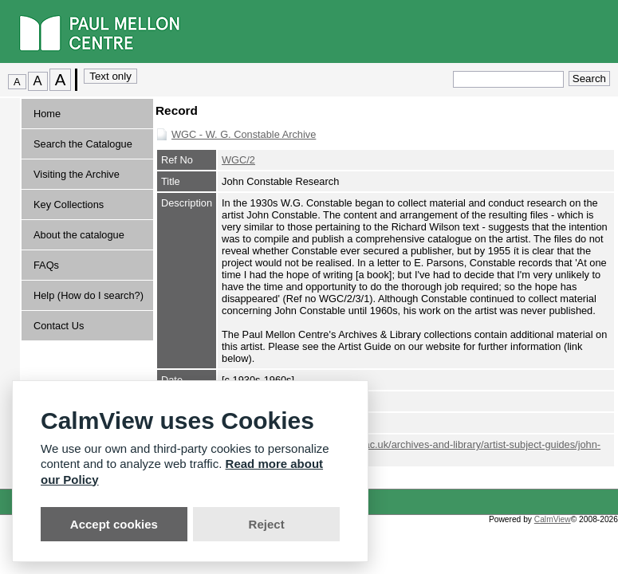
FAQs (46, 265)
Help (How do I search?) (88, 295)
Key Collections (68, 204)
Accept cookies (114, 524)
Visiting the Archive (76, 174)
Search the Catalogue (82, 144)
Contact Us (58, 326)
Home (47, 114)
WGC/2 (238, 160)
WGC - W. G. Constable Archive (243, 134)
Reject (267, 524)
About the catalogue (78, 235)
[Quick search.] (508, 79)
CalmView (552, 519)
